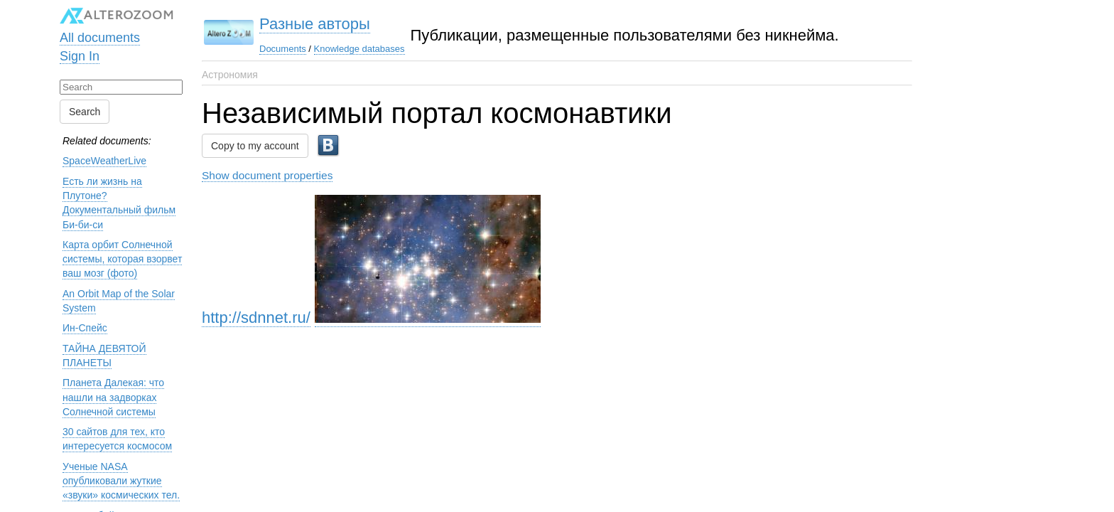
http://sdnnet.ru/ (256, 317)
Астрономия (230, 74)
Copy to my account (255, 145)
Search (84, 111)
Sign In (79, 56)
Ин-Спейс (85, 328)
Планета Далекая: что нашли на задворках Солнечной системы (113, 397)
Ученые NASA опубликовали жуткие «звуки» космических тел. (121, 481)
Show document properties (267, 175)
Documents (282, 48)
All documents (100, 38)
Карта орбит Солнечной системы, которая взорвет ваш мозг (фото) (122, 259)
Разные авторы (314, 24)
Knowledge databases (359, 48)
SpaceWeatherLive (104, 160)
